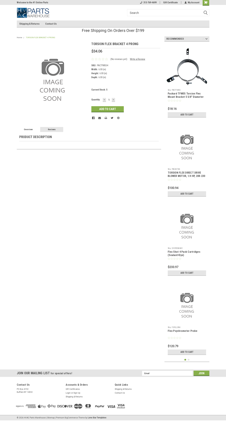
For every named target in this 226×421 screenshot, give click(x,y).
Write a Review (137, 59)
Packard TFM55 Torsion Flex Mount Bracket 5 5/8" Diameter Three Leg (186, 97)
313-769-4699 (148, 2)
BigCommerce (71, 418)
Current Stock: (99, 89)
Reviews (52, 129)
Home (19, 38)
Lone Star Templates (97, 418)
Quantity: (95, 99)
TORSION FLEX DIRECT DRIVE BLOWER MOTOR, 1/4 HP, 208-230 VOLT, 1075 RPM (186, 176)
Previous (203, 39)
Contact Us (51, 23)
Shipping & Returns (29, 23)
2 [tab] (188, 360)
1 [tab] (185, 360)
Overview (28, 129)
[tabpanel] (187, 81)
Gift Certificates (73, 389)
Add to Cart (186, 114)
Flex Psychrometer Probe (182, 330)
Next (206, 39)
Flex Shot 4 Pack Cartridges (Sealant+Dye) (184, 253)
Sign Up (76, 393)
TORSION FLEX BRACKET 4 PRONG (40, 38)
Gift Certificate (170, 2)
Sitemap (50, 418)
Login (68, 393)
